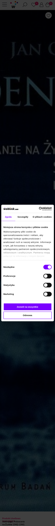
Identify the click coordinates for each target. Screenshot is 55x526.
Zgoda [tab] (8, 217)
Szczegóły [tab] (22, 217)
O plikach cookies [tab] (42, 217)
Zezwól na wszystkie (27, 307)
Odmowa (27, 315)
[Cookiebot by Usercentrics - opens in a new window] (39, 209)
